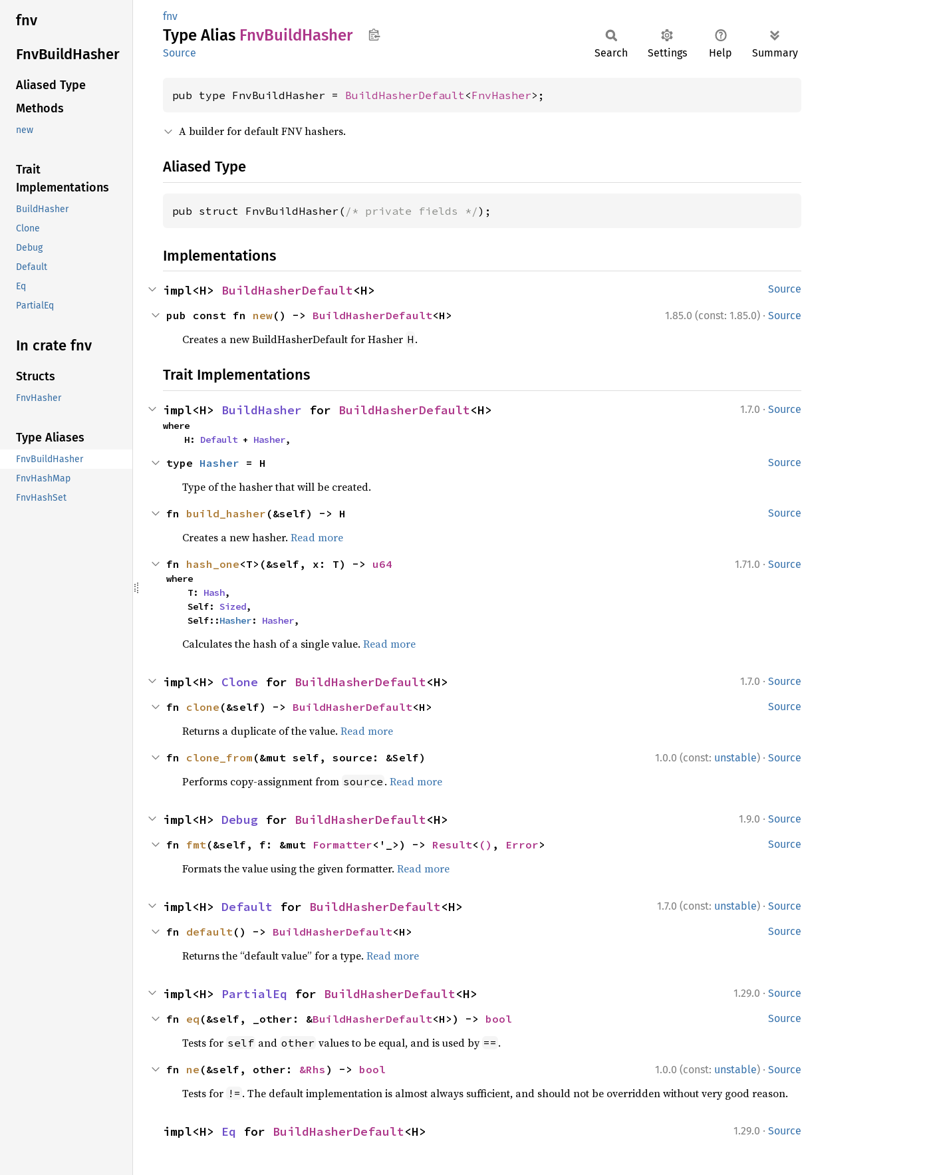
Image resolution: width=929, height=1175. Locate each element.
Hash (214, 592)
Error (522, 844)
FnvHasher (501, 95)
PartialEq (254, 993)
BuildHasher (261, 410)
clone (202, 707)
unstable (735, 757)
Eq (228, 1131)
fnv (170, 16)
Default (218, 440)
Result (452, 844)
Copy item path (374, 34)
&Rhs (312, 1069)
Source (179, 53)
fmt (196, 844)
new (263, 315)
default (209, 931)
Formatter (342, 844)
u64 (382, 564)
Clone (239, 682)
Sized (232, 606)
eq (192, 1018)
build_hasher (226, 513)
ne (192, 1069)
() (485, 844)
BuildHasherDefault (405, 95)
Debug (239, 819)
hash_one (212, 564)
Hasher (269, 440)
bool (498, 1018)
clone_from (219, 757)
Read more (317, 537)
